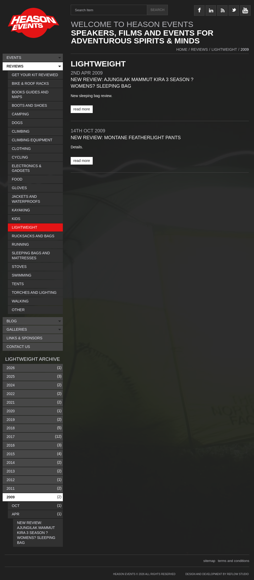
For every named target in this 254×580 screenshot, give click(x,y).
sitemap (209, 561)
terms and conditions (233, 561)
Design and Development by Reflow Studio (217, 574)
